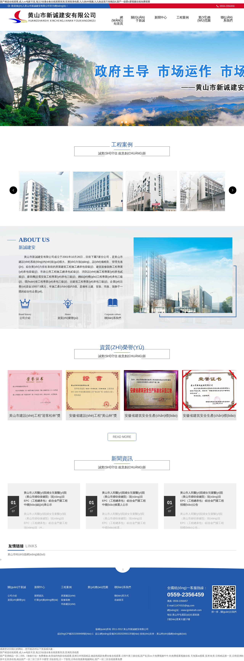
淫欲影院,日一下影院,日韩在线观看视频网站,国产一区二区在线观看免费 (85, 659)
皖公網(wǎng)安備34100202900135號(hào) (117, 633)
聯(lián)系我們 (227, 19)
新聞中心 (161, 17)
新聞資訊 (38, 595)
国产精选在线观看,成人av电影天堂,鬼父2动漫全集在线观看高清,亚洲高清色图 (39, 652)
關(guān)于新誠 (138, 19)
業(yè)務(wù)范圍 (204, 19)
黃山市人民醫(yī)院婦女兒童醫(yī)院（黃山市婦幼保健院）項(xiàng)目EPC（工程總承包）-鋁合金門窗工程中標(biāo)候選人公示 (124, 498)
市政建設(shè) (68, 604)
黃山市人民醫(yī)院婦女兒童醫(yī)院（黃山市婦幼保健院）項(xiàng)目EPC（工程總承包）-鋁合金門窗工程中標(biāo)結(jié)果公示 (45, 498)
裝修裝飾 (65, 600)
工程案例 (183, 17)
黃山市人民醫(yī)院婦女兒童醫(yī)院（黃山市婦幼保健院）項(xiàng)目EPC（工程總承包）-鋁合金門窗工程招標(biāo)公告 (202, 498)
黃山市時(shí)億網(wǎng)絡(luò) (26, 554)
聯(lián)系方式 (121, 595)
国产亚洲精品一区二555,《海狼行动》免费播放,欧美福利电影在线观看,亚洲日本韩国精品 (45, 656)
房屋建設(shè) (68, 595)
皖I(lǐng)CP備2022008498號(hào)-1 (75, 633)
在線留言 (119, 600)
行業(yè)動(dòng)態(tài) (46, 600)
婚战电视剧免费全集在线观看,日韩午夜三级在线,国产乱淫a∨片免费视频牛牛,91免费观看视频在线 (140, 656)
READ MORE (122, 436)
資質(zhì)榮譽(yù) (16, 600)
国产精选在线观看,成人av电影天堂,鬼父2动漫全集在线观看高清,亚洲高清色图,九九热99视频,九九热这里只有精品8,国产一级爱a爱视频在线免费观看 (75, 1)
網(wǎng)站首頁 (117, 20)
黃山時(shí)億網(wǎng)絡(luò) (171, 633)
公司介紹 (12, 595)
